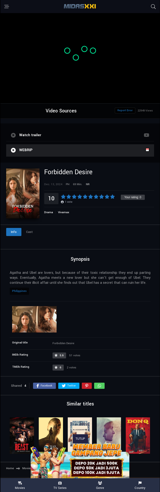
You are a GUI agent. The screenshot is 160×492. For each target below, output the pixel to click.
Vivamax (63, 212)
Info (14, 232)
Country (140, 485)
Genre (100, 485)
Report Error (125, 110)
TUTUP (80, 439)
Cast (29, 232)
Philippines (19, 291)
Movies (20, 485)
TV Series (60, 485)
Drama (48, 212)
